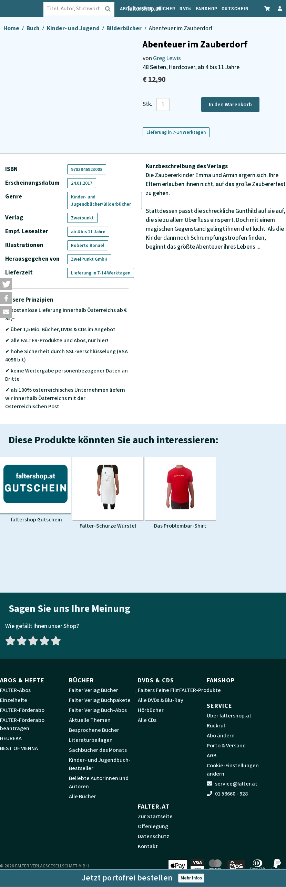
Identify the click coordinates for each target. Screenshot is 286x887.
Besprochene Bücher (94, 730)
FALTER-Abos (15, 690)
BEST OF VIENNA (19, 748)
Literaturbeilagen (91, 740)
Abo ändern (221, 735)
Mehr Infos (191, 878)
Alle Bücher (82, 796)
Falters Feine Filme (160, 690)
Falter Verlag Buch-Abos (98, 710)
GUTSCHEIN (235, 8)
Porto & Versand (226, 745)
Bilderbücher (124, 28)
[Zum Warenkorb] (267, 8)
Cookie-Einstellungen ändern (233, 770)
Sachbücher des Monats (98, 750)
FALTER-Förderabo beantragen (22, 724)
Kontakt (148, 846)
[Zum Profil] (278, 8)
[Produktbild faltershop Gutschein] (35, 490)
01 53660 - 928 (227, 794)
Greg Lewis (167, 58)
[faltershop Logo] (26, 8)
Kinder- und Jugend (74, 28)
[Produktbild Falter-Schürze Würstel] (107, 493)
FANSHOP (207, 8)
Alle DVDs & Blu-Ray (160, 700)
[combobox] (84, 8)
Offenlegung (153, 826)
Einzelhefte (13, 700)
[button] (6, 284)
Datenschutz (153, 836)
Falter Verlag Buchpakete (100, 700)
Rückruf (216, 725)
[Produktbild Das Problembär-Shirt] (180, 493)
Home (11, 28)
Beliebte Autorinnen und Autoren (99, 782)
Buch (34, 28)
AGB (211, 755)
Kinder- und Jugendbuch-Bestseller (100, 764)
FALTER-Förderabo (22, 710)
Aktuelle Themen (90, 720)
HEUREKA (11, 738)
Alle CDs (147, 720)
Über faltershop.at (229, 716)
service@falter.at (232, 784)
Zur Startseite (155, 816)
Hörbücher (151, 710)
